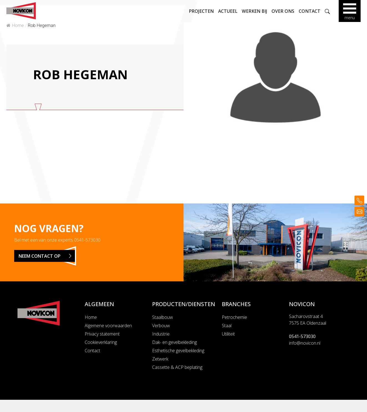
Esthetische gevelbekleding (178, 351)
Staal (227, 325)
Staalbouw (162, 317)
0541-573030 (87, 240)
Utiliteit (228, 334)
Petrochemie (234, 317)
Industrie (161, 334)
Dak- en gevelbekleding (174, 342)
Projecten (200, 11)
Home (15, 25)
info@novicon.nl (304, 343)
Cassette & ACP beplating (177, 367)
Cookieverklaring (101, 342)
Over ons (282, 11)
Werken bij (254, 11)
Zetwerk (160, 359)
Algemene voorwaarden (108, 325)
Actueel (227, 11)
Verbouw (161, 325)
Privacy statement (102, 334)
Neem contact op (47, 256)
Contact (309, 11)
